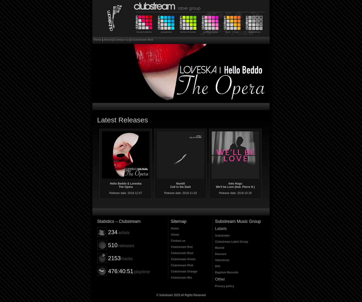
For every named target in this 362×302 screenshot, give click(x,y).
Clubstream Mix (255, 23)
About (108, 39)
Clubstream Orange (232, 23)
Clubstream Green (188, 23)
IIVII (217, 266)
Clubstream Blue (166, 23)
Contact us (121, 39)
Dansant (220, 254)
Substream (222, 235)
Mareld (219, 248)
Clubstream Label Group (231, 241)
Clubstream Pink (210, 23)
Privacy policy (224, 286)
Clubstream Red (144, 23)
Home (97, 39)
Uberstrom (222, 260)
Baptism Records (226, 272)
